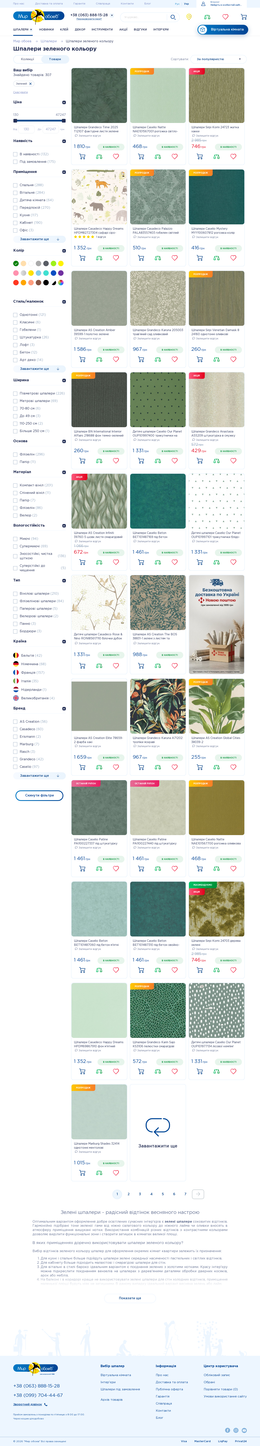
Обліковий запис (217, 1375)
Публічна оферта (169, 1389)
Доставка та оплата (49, 4)
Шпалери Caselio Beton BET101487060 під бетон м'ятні (96, 943)
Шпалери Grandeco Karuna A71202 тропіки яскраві (158, 740)
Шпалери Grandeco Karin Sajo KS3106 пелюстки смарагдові (154, 1044)
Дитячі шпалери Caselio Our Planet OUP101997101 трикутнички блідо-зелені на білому (216, 535)
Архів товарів (112, 1399)
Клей (64, 29)
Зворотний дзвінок (27, 1404)
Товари (55, 59)
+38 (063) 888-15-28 (89, 15)
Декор (80, 29)
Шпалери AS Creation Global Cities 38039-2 (215, 740)
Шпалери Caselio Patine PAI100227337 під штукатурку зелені (95, 842)
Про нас (18, 4)
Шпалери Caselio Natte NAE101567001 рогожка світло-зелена (155, 130)
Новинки (46, 29)
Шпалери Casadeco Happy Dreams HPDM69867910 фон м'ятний (99, 1044)
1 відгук (101, 237)
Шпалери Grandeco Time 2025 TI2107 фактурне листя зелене (96, 129)
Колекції (27, 59)
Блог (147, 4)
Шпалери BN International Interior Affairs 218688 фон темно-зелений (99, 433)
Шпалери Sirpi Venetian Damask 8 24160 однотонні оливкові (215, 332)
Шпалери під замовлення (120, 1389)
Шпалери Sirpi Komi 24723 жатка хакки (215, 129)
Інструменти (102, 29)
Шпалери (23, 30)
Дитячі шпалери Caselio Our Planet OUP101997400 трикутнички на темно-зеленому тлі (157, 434)
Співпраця (103, 4)
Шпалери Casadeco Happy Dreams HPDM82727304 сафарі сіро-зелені (99, 231)
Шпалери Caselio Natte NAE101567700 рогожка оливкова (216, 841)
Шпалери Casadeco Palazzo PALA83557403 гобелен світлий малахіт (156, 231)
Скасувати (20, 92)
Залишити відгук (88, 136)
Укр (186, 4)
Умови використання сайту (225, 1396)
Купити (82, 156)
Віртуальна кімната (221, 29)
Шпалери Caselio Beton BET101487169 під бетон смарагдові (150, 535)
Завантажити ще (158, 1133)
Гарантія (79, 4)
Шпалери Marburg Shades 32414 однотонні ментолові (96, 1146)
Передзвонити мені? (89, 19)
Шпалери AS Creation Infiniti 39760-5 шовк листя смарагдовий (98, 535)
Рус (177, 4)
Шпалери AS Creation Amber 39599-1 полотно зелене (94, 332)
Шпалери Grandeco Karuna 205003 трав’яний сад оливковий (158, 332)
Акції (123, 29)
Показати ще (130, 1298)
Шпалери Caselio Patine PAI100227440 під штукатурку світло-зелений (155, 842)
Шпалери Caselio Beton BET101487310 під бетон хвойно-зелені (156, 943)
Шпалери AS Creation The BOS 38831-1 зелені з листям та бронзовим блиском (155, 637)
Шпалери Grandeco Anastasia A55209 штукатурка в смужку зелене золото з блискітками (213, 434)
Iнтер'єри (161, 29)
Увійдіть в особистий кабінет (226, 5)
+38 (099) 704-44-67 (38, 1395)
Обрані (209, 1382)
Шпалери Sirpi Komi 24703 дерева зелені (215, 943)
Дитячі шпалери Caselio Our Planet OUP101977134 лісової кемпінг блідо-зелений (216, 1044)
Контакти (127, 4)
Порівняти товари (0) (221, 1389)
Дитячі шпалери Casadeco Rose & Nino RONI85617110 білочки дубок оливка (98, 637)
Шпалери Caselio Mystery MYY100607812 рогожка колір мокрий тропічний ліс (213, 231)
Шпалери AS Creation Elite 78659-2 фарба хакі (98, 740)
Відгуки (140, 29)
